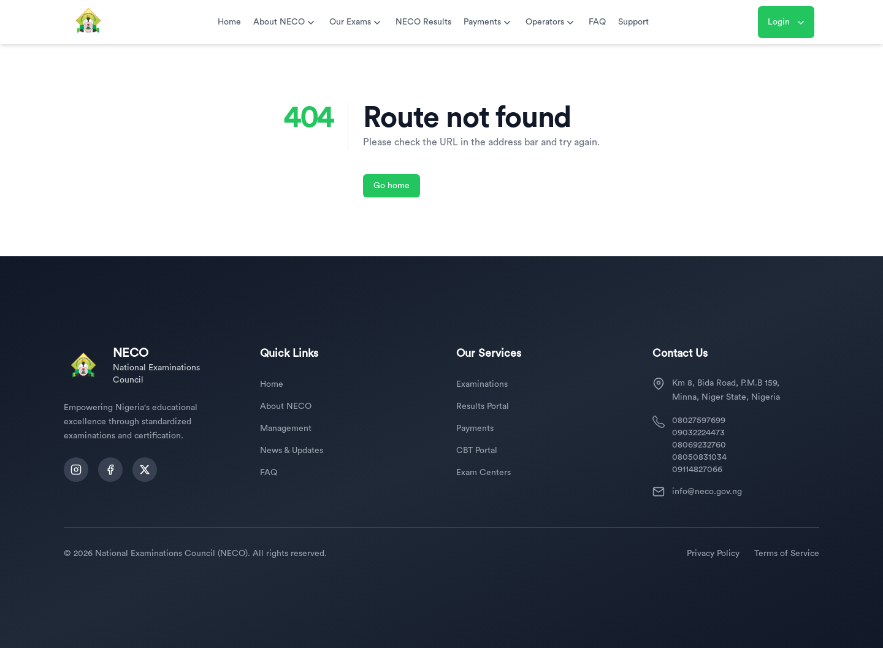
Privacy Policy (713, 553)
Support (633, 22)
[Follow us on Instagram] (76, 469)
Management (286, 428)
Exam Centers (483, 472)
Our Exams (356, 22)
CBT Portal (476, 450)
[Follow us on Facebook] (110, 469)
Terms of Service (786, 553)
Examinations (482, 384)
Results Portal (482, 406)
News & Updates (291, 450)
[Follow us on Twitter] (144, 469)
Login (787, 22)
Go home (391, 185)
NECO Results (423, 22)
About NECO (285, 22)
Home (229, 22)
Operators (551, 22)
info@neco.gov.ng (707, 491)
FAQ (597, 22)
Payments (488, 22)
